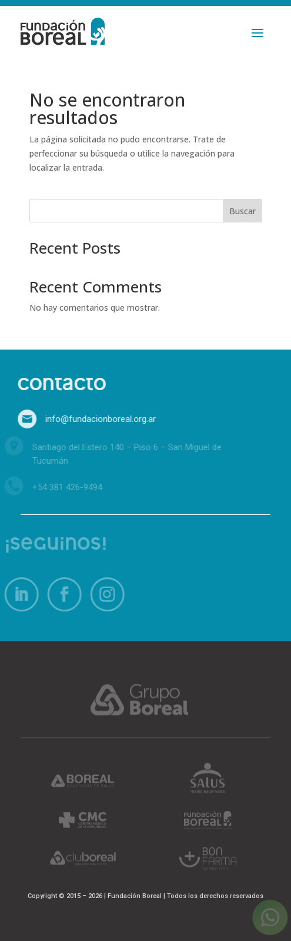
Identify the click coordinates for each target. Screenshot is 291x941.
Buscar (242, 211)
